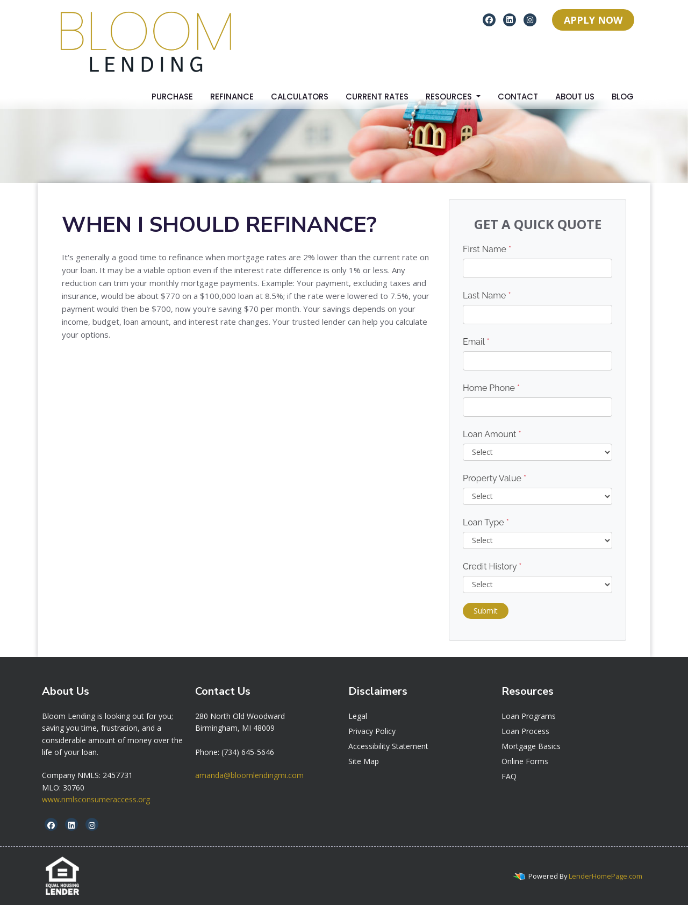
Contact (518, 96)
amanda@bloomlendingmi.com (249, 775)
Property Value (494, 478)
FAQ (509, 776)
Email (476, 342)
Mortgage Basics (531, 746)
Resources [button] (450, 96)
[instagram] (530, 19)
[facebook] (489, 19)
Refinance (232, 96)
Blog (623, 96)
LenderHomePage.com (605, 876)
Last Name (487, 295)
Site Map (363, 761)
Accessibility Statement (388, 746)
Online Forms (524, 761)
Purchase (172, 96)
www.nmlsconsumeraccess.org (96, 799)
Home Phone (491, 388)
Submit (486, 610)
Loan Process (525, 731)
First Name (487, 249)
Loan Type (486, 522)
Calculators (299, 96)
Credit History (492, 566)
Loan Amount (492, 434)
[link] (240, 716)
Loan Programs (528, 716)
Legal (357, 716)
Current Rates (377, 96)
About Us (574, 96)
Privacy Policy (372, 731)
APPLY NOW (593, 19)
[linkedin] (509, 19)
